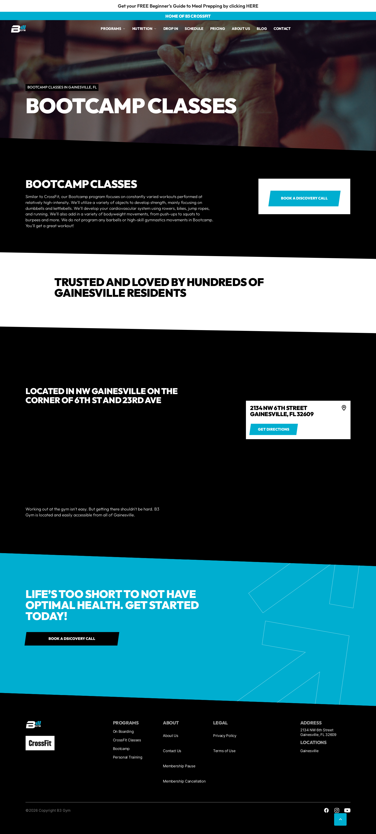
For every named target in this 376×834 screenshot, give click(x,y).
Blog (262, 28)
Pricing (217, 28)
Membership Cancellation (184, 781)
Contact (282, 28)
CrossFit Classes (127, 740)
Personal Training (127, 757)
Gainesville (309, 751)
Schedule (194, 28)
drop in (170, 28)
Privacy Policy (224, 736)
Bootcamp (121, 749)
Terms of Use (224, 751)
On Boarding (123, 731)
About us (241, 28)
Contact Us (172, 751)
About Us (170, 736)
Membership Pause (179, 766)
